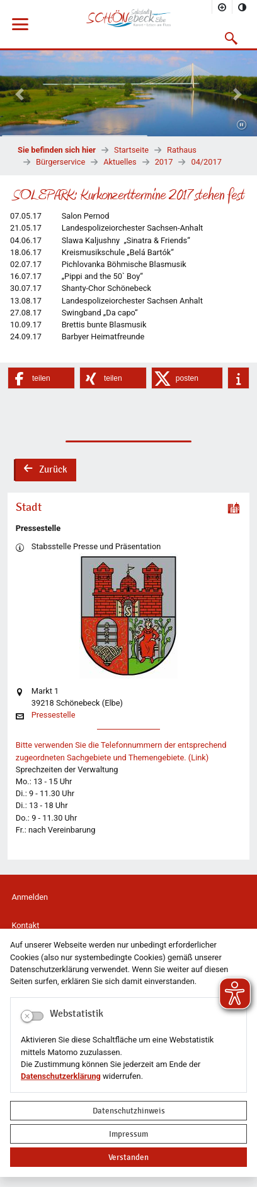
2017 (164, 162)
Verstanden (128, 1157)
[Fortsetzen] (241, 125)
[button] (231, 38)
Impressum (128, 1134)
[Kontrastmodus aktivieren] (242, 7)
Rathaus (182, 150)
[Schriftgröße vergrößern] (222, 7)
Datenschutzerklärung (61, 1076)
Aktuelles (119, 162)
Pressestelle (53, 715)
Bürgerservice (60, 162)
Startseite (131, 150)
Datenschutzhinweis (129, 1110)
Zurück (45, 471)
